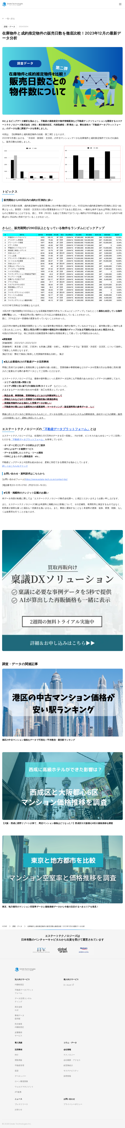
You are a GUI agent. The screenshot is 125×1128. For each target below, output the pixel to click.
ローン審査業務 (21, 1081)
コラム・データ (70, 1042)
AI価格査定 (19, 984)
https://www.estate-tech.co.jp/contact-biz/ (46, 479)
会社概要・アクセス (72, 1060)
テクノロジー (69, 1055)
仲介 (16, 1055)
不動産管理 (19, 1065)
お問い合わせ (69, 1099)
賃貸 (16, 1071)
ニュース (18, 1099)
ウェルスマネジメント (24, 1086)
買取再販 (18, 1060)
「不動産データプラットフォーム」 (66, 429)
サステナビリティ (71, 1071)
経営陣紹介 (68, 1065)
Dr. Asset (69, 985)
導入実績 (18, 1042)
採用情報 (67, 1076)
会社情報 (67, 1049)
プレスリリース (21, 1104)
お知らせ (18, 1109)
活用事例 (18, 1049)
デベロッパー (20, 1076)
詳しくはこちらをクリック (15, 466)
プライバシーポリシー (73, 1104)
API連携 (18, 1092)
